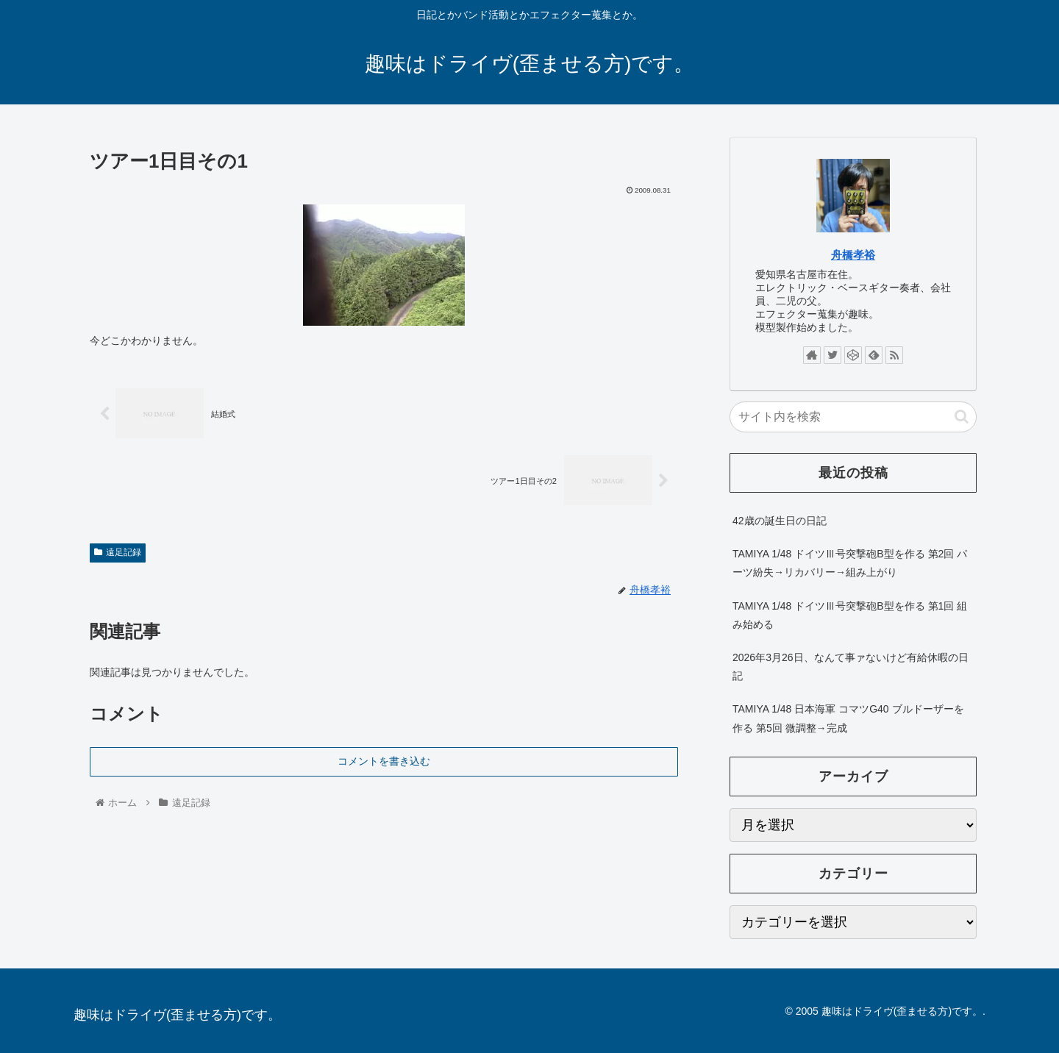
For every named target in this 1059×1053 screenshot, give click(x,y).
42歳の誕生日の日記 (779, 520)
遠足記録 (117, 552)
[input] (853, 416)
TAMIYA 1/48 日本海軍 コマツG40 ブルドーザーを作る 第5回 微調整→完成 (848, 718)
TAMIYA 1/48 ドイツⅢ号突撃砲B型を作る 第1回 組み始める (849, 615)
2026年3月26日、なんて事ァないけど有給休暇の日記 (850, 667)
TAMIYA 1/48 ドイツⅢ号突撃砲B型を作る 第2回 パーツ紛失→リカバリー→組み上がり (849, 563)
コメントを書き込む (384, 761)
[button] (961, 416)
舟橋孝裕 (853, 255)
